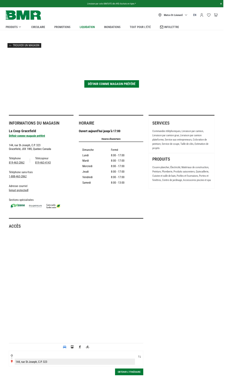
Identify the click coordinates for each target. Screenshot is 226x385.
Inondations (112, 27)
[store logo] (23, 15)
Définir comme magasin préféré (111, 84)
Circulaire (38, 27)
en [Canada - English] (194, 15)
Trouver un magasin (26, 45)
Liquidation (87, 27)
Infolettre (169, 27)
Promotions (62, 27)
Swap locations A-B (139, 357)
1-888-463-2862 (18, 176)
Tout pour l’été (140, 27)
